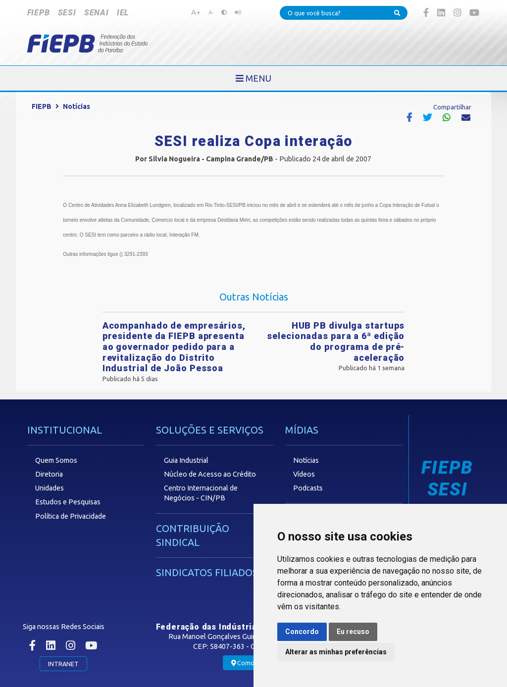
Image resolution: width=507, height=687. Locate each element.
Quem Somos (56, 460)
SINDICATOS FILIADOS (207, 572)
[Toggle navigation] (253, 78)
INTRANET (63, 663)
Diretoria (49, 474)
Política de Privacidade (70, 516)
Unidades (49, 488)
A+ (196, 11)
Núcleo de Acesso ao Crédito (210, 474)
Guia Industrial (186, 460)
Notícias (76, 106)
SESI (67, 12)
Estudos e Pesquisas (68, 502)
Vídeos (304, 474)
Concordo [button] (302, 632)
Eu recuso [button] (353, 632)
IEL (123, 12)
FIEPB (38, 12)
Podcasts (308, 488)
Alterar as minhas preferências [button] (336, 652)
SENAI (96, 12)
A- (210, 12)
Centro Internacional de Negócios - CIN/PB (201, 493)
